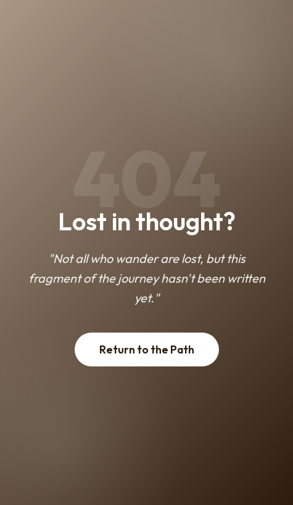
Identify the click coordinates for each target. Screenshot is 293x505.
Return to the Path (146, 349)
